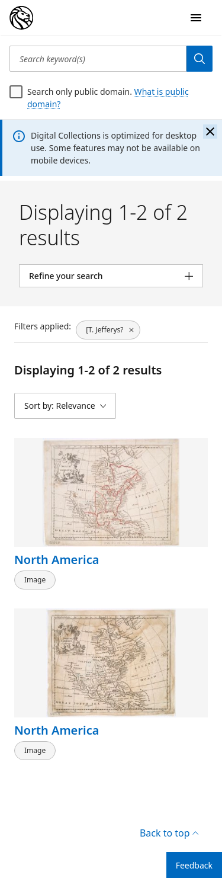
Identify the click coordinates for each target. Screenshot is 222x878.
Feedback (194, 865)
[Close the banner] (210, 131)
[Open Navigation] (196, 18)
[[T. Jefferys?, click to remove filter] (108, 330)
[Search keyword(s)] (97, 59)
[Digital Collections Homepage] (21, 18)
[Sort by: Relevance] (65, 406)
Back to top (169, 832)
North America (56, 560)
